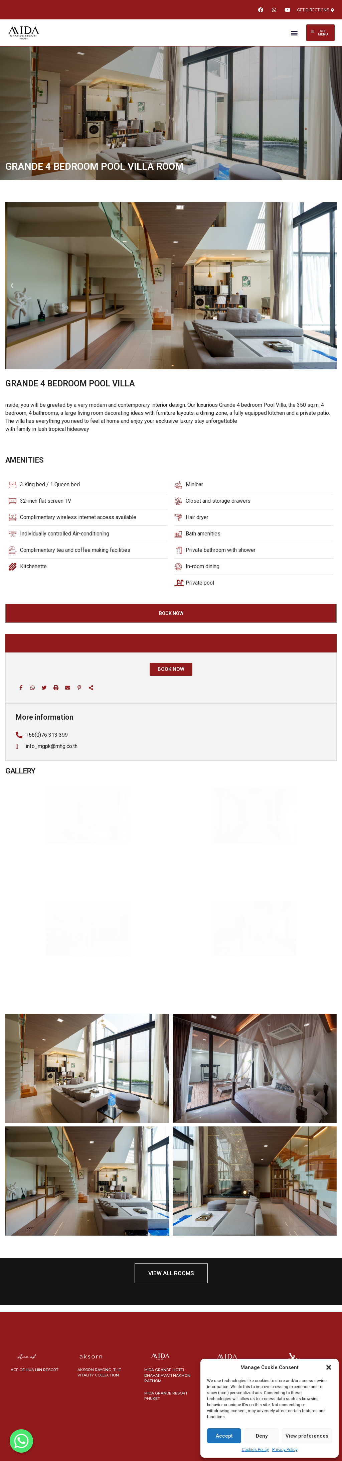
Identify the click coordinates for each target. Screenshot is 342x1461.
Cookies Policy (255, 1449)
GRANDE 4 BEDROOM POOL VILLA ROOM (94, 166)
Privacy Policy (285, 1449)
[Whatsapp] (21, 1441)
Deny (262, 1436)
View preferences (307, 1436)
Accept (224, 1436)
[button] (328, 1367)
